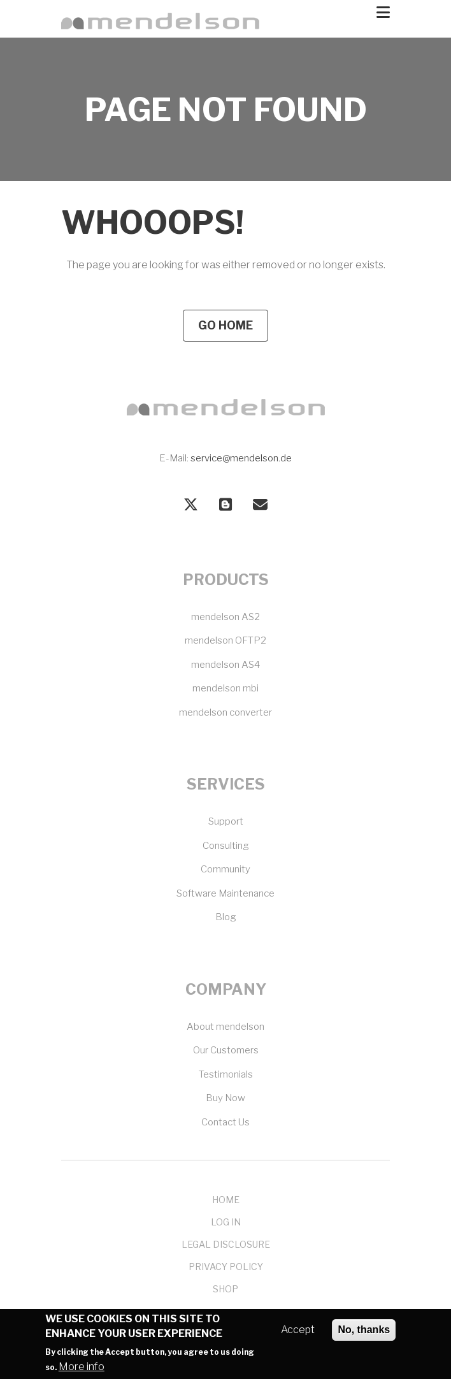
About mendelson (225, 1026)
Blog (225, 917)
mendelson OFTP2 (225, 640)
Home (226, 1199)
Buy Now (225, 1098)
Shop (225, 1288)
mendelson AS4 (225, 664)
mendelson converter (225, 712)
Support (225, 821)
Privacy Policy (226, 1266)
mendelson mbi (225, 688)
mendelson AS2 (225, 617)
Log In (226, 1222)
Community (225, 869)
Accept (298, 1336)
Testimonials (226, 1074)
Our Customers (226, 1050)
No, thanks (364, 1336)
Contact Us (225, 1122)
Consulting (226, 845)
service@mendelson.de (241, 458)
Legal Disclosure (226, 1244)
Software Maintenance (225, 893)
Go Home (225, 325)
